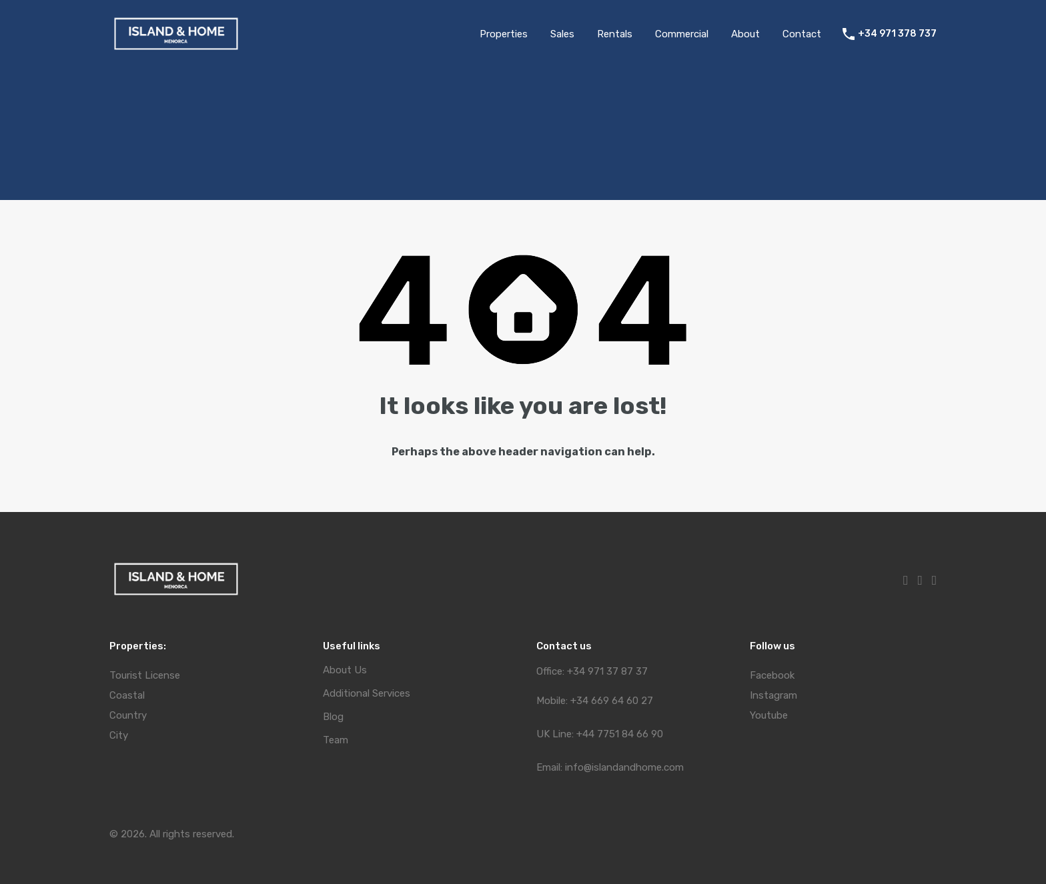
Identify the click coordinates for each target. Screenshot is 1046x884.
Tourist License (144, 675)
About (745, 34)
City (118, 735)
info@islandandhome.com (624, 767)
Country (128, 715)
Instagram (773, 695)
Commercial (681, 34)
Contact (801, 34)
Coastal (127, 695)
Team (335, 740)
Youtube (769, 715)
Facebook (772, 675)
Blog (333, 717)
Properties (504, 34)
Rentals (614, 34)
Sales (562, 34)
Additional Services (366, 694)
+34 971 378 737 (897, 34)
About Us (345, 670)
